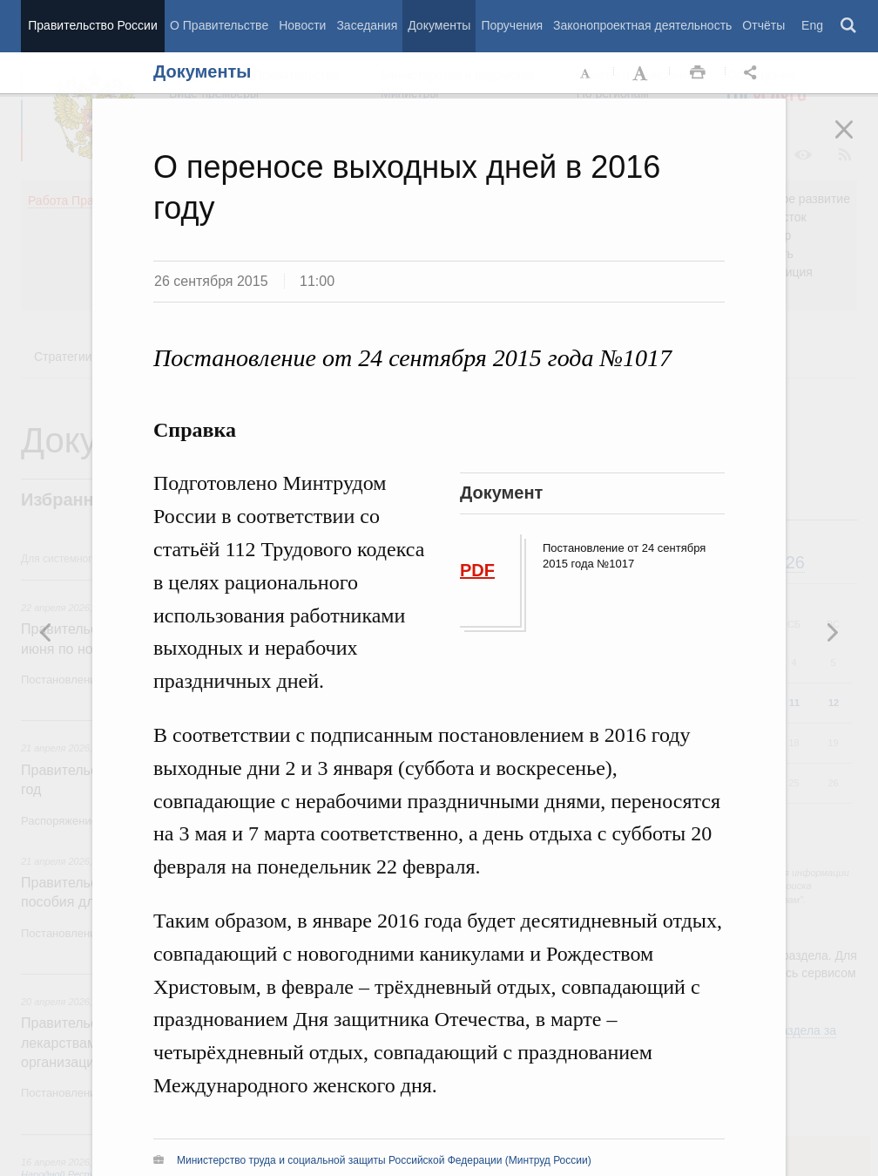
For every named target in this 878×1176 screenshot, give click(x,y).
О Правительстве (219, 25)
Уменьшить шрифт (586, 73)
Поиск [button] (849, 26)
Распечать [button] (698, 73)
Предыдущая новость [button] (832, 632)
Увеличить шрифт (642, 73)
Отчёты (763, 25)
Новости (302, 25)
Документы (439, 25)
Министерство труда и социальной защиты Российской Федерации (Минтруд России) (384, 1160)
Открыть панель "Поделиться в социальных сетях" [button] (753, 73)
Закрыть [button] (856, 141)
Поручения (512, 25)
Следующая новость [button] (46, 632)
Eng (812, 25)
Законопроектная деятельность (642, 25)
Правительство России (92, 25)
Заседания (366, 25)
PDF (477, 570)
